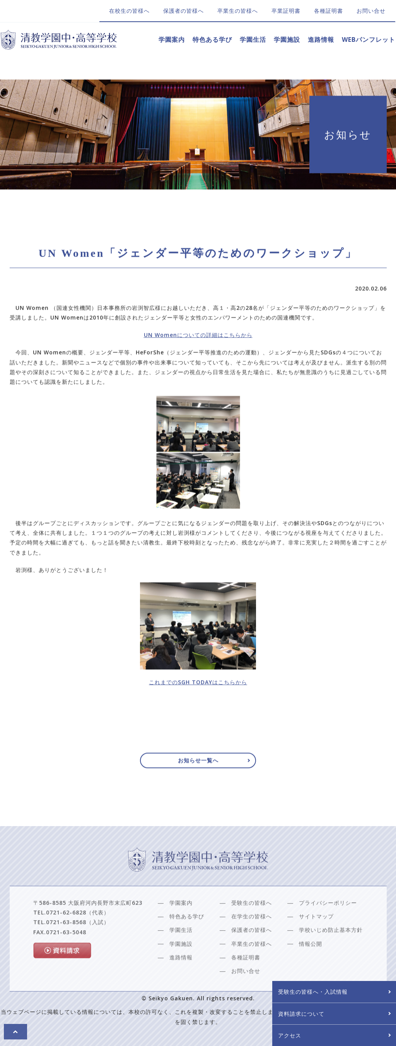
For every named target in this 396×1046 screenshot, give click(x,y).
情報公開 (310, 961)
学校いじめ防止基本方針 (331, 947)
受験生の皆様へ (251, 920)
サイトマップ (316, 934)
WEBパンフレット (368, 39)
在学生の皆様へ (251, 934)
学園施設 (287, 39)
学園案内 (172, 39)
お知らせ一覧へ (198, 762)
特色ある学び (212, 39)
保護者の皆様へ (183, 10)
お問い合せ (371, 10)
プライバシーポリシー (328, 920)
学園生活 (253, 39)
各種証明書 (328, 10)
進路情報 (321, 39)
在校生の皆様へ (129, 10)
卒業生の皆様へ (237, 10)
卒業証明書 (285, 10)
